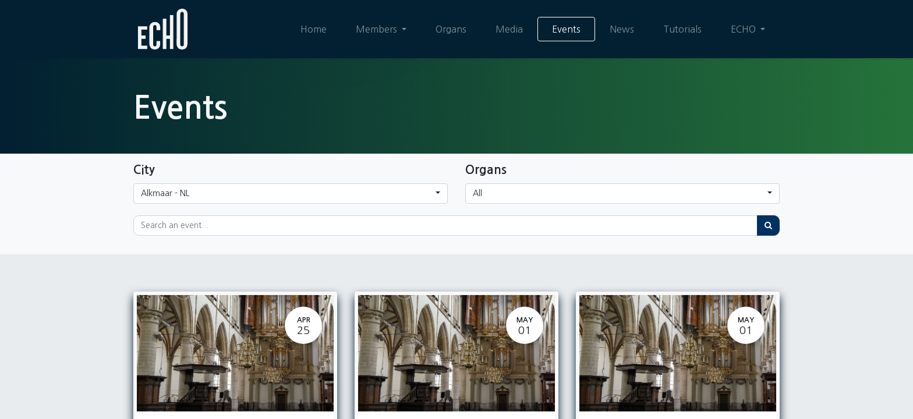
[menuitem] (313, 29)
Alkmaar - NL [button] (165, 193)
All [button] (477, 193)
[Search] (768, 225)
